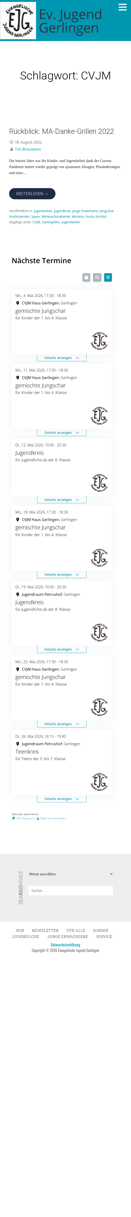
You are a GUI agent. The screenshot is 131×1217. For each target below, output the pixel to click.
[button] (124, 7)
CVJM (36, 222)
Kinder (100, 930)
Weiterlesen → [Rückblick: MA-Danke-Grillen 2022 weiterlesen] (32, 193)
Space (35, 216)
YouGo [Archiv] (96, 216)
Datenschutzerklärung (65, 945)
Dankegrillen (51, 222)
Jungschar (107, 211)
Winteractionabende (55, 216)
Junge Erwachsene (67, 936)
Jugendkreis (62, 211)
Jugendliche (25, 936)
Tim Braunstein (28, 149)
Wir (20, 930)
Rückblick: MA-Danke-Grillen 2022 (61, 131)
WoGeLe (78, 216)
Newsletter (45, 930)
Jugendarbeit (43, 211)
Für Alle (75, 930)
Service (104, 936)
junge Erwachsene (85, 211)
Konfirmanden (19, 216)
